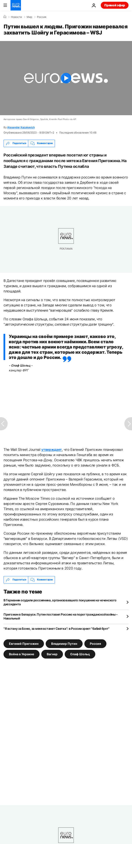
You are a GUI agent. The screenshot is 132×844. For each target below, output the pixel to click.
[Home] (4, 16)
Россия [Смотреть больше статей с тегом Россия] (95, 643)
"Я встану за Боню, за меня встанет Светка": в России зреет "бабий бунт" (56, 628)
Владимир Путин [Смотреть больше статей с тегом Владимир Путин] (64, 643)
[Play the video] (66, 78)
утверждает (51, 449)
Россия (41, 17)
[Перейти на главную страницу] (15, 5)
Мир (29, 17)
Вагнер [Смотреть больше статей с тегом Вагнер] (52, 654)
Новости (16, 17)
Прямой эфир (114, 5)
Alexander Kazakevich (21, 127)
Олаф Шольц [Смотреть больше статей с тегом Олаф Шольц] (80, 654)
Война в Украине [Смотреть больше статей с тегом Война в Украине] (21, 654)
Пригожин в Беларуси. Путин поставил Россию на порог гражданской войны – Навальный (60, 616)
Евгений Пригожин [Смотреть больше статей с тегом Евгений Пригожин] (23, 643)
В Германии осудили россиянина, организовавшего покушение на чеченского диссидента (59, 602)
